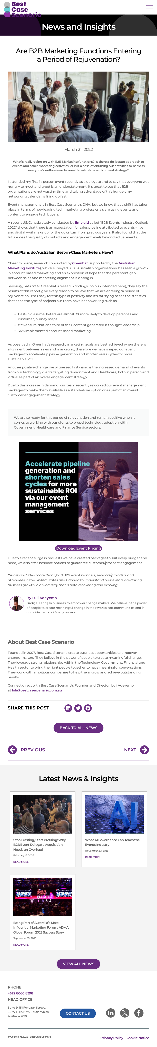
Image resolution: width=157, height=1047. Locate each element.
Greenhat (80, 263)
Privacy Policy (112, 1038)
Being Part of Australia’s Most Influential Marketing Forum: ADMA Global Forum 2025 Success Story (40, 927)
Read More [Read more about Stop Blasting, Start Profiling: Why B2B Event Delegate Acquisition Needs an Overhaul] (21, 861)
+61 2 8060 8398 (20, 993)
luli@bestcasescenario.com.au (37, 690)
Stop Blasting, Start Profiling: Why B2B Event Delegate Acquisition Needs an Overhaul (39, 845)
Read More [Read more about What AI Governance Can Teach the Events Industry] (92, 856)
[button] (68, 708)
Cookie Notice (138, 1038)
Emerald (82, 222)
